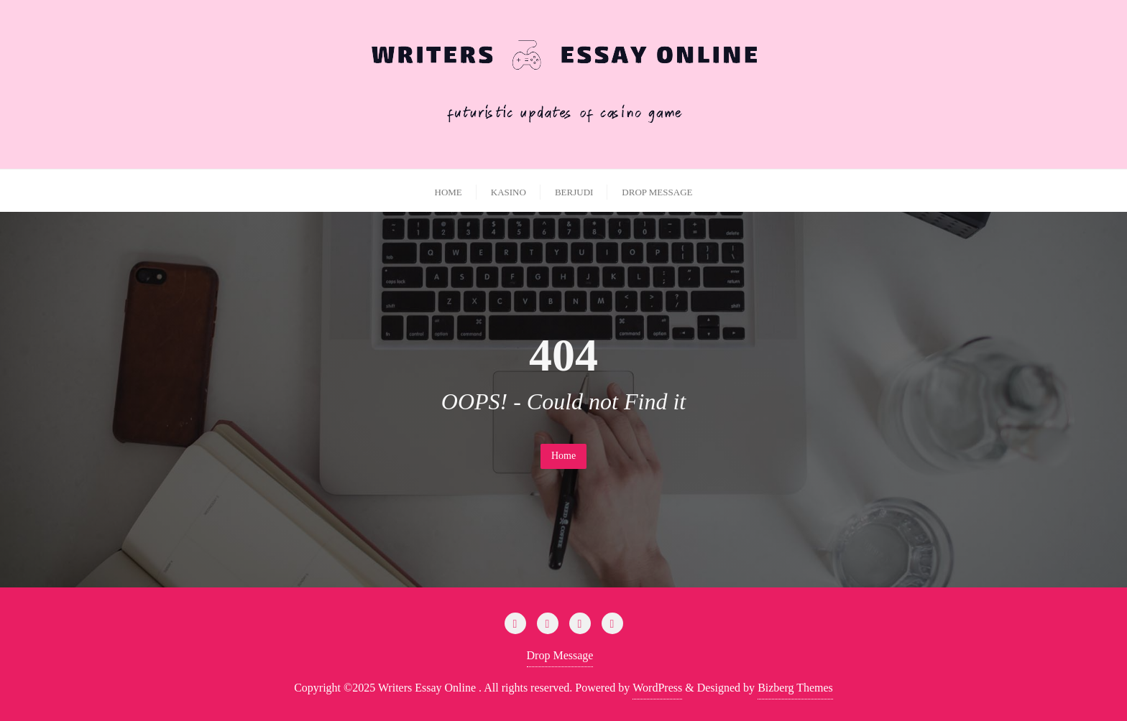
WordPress (657, 688)
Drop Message (560, 655)
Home (563, 455)
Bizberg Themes (795, 688)
